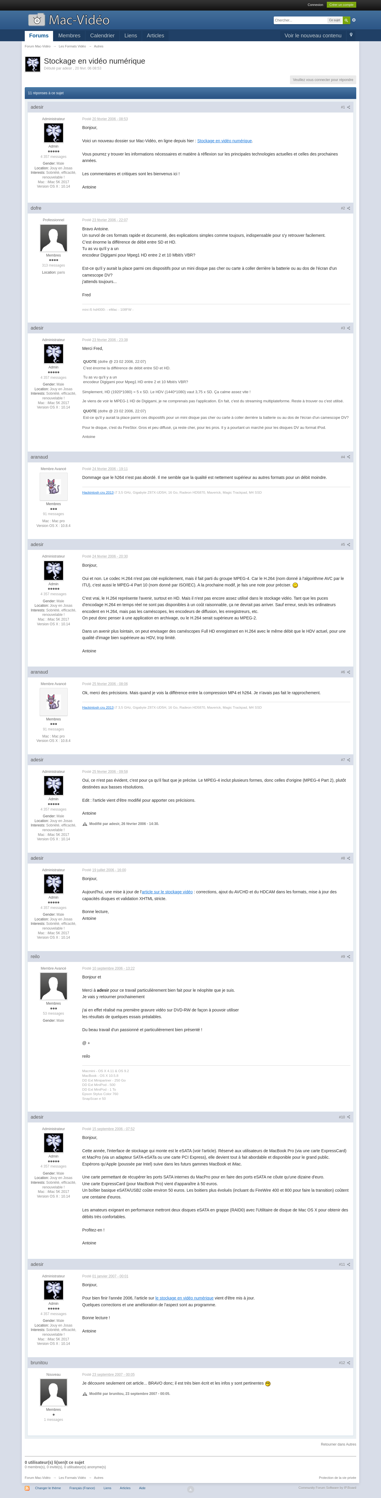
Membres (69, 36)
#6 (345, 672)
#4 (345, 457)
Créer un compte (341, 4)
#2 (345, 208)
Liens (130, 36)
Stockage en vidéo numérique (224, 140)
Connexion (315, 4)
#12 (344, 1363)
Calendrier (102, 36)
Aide (142, 1488)
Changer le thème (48, 1488)
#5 (345, 545)
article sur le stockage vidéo (167, 891)
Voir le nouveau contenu (313, 36)
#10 (344, 1117)
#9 (345, 957)
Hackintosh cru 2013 (98, 492)
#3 (345, 328)
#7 (345, 760)
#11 (344, 1264)
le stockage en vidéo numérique (184, 1298)
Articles (155, 36)
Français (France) (82, 1488)
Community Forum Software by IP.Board (327, 1487)
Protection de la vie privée (337, 1477)
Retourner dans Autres (338, 1444)
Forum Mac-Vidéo (37, 1477)
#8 (345, 858)
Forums (39, 36)
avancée (354, 20)
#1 (345, 107)
